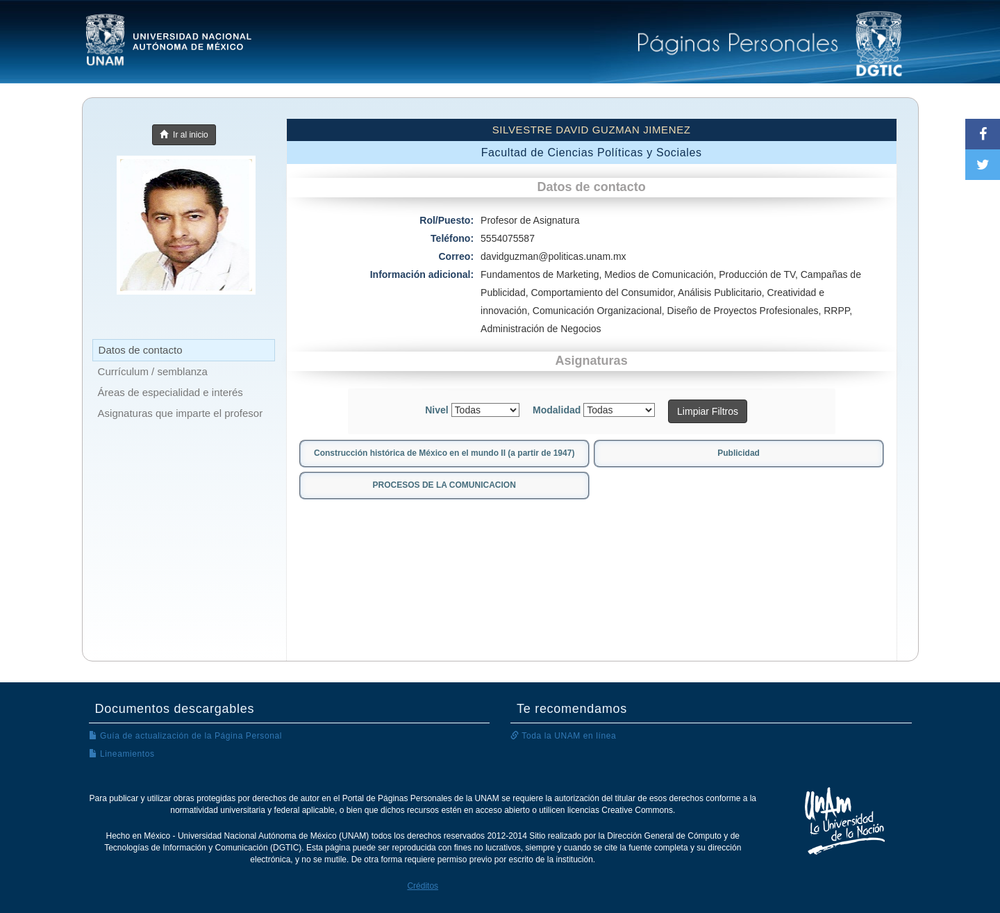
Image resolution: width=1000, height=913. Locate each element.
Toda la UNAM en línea (563, 736)
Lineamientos (122, 754)
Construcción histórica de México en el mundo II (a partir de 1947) (444, 453)
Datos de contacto (141, 350)
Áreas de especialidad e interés (170, 392)
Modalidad (557, 410)
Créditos (422, 886)
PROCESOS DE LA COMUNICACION (444, 485)
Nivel (436, 410)
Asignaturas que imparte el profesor (180, 413)
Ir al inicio (184, 135)
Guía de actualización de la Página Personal (186, 736)
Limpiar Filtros (707, 411)
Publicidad (738, 453)
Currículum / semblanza (153, 371)
